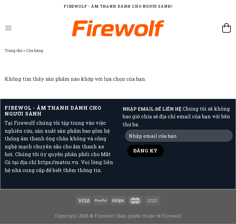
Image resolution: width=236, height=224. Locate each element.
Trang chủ (13, 50)
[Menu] (8, 27)
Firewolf (171, 216)
